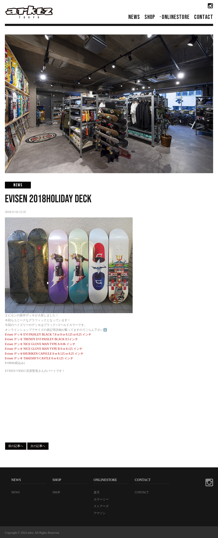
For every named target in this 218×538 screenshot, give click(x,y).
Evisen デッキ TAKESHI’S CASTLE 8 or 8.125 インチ (39, 358)
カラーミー (101, 499)
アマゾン (100, 513)
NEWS (134, 17)
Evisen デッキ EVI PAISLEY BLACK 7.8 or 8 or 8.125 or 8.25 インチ (48, 334)
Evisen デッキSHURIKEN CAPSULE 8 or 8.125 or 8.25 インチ (44, 353)
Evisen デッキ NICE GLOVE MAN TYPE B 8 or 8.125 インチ (43, 348)
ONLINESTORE (175, 17)
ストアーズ (101, 506)
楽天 (97, 492)
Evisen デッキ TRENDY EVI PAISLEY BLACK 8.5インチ (41, 339)
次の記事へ (37, 446)
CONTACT (203, 17)
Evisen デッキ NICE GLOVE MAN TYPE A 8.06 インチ (40, 344)
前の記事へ (15, 446)
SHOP (150, 17)
